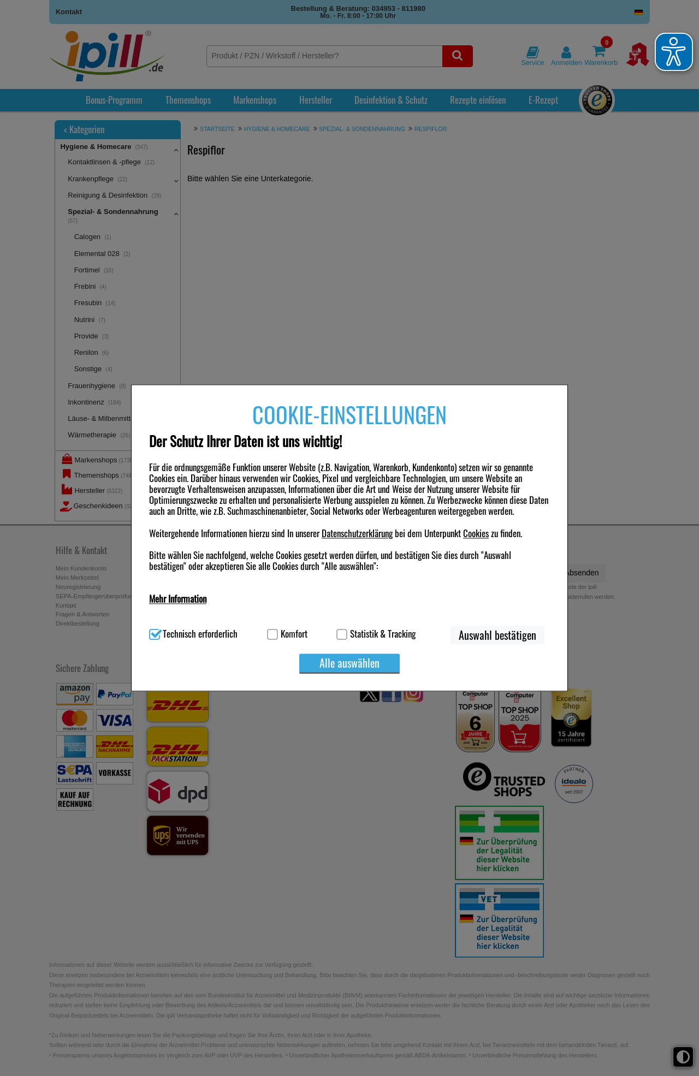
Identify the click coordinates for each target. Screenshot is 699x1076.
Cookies (476, 533)
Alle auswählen (349, 663)
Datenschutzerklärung (357, 533)
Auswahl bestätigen (497, 635)
